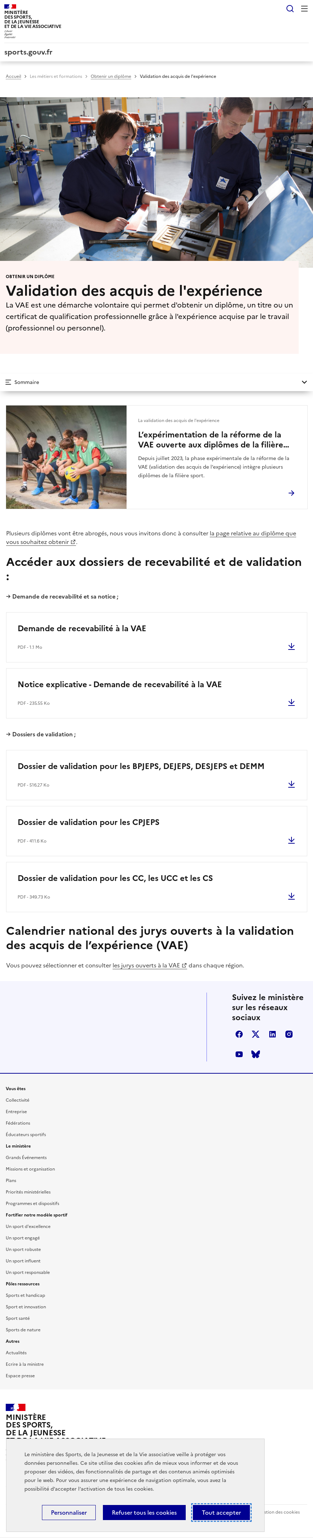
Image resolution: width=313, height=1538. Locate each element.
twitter (255, 1034)
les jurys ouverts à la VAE (146, 965)
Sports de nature (23, 1330)
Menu (304, 8)
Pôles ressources (22, 1284)
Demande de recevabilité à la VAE (82, 628)
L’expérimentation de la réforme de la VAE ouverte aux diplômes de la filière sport (210, 440)
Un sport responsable (28, 1272)
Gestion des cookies (279, 1512)
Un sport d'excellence (28, 1226)
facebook (239, 1034)
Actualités (16, 1353)
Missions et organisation (30, 1169)
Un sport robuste (23, 1249)
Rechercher (290, 8)
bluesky (255, 1054)
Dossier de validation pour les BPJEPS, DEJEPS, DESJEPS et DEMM (141, 766)
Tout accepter (221, 1512)
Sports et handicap (25, 1295)
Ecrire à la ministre (25, 1364)
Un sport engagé (23, 1238)
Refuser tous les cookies (144, 1512)
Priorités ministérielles (28, 1192)
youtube (239, 1054)
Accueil (13, 76)
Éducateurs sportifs (26, 1134)
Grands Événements (26, 1157)
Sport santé (18, 1318)
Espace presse (20, 1376)
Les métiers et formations (56, 76)
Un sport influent (23, 1261)
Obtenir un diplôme (111, 76)
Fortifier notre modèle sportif (36, 1215)
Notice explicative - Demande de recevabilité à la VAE (120, 684)
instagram (289, 1034)
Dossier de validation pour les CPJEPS (89, 822)
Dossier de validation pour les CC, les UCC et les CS (115, 878)
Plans (11, 1180)
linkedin (272, 1034)
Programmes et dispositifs (32, 1203)
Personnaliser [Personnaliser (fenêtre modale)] (69, 1512)
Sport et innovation (26, 1307)
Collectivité (17, 1100)
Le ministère (18, 1146)
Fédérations (18, 1123)
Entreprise (16, 1111)
